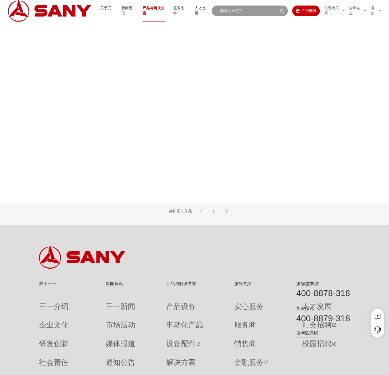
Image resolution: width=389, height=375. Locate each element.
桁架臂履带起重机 (200, 50)
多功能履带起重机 (300, 50)
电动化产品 (145, 311)
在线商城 (299, 11)
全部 (88, 50)
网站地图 (267, 367)
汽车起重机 (114, 50)
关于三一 (87, 11)
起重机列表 (79, 27)
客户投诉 (304, 308)
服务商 (202, 311)
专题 (91, 350)
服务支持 (169, 11)
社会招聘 (253, 312)
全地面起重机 (154, 50)
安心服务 (204, 302)
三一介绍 (46, 302)
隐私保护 (304, 367)
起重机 (57, 27)
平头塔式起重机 (99, 60)
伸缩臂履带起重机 (250, 50)
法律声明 (321, 367)
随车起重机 (141, 60)
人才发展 (192, 11)
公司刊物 (46, 350)
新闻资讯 (111, 11)
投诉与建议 (206, 351)
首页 (41, 27)
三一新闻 (94, 302)
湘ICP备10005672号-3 (108, 367)
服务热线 (304, 283)
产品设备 (143, 302)
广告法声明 (341, 367)
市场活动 (94, 311)
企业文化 (46, 311)
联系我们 (286, 367)
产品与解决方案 (140, 11)
